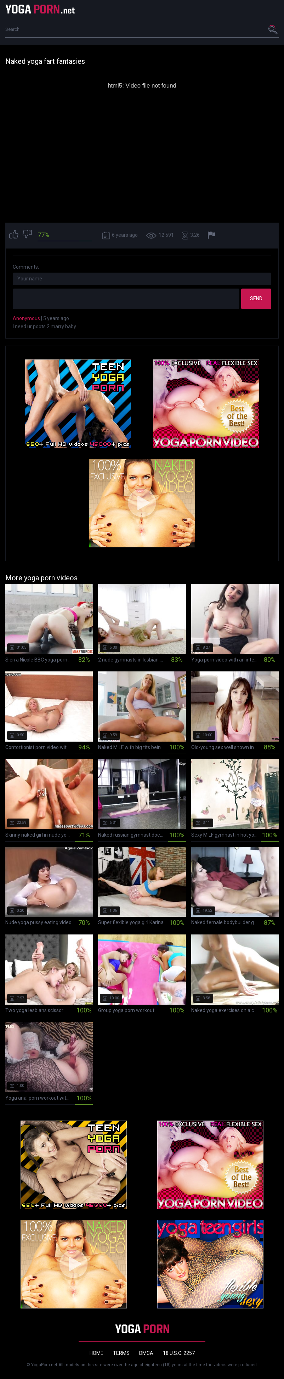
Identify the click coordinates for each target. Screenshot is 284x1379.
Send (256, 298)
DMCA (146, 1353)
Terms (121, 1353)
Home (96, 1353)
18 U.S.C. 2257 (179, 1353)
